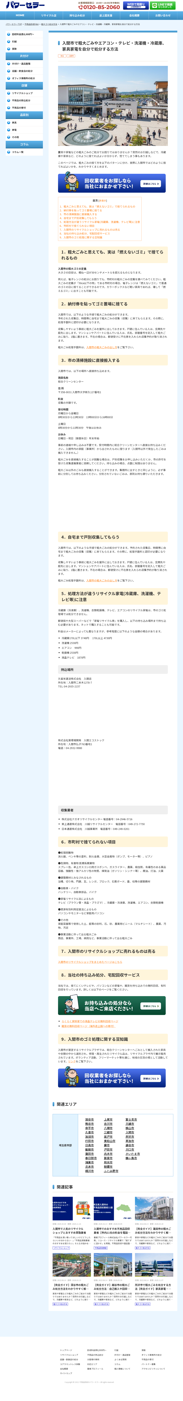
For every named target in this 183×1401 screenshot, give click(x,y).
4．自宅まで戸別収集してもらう (78, 218)
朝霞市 (108, 1166)
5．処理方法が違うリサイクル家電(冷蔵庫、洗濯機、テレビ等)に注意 (100, 222)
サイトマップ (66, 1373)
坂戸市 (108, 1136)
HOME (20, 15)
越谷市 (130, 1145)
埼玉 (62, 56)
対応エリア (92, 1364)
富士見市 (131, 1119)
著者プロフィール (95, 1368)
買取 (14, 48)
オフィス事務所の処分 (23, 78)
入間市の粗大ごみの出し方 (101, 347)
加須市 (89, 1136)
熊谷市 (89, 1123)
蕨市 (107, 1145)
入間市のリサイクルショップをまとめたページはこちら (90, 962)
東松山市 (110, 1141)
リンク (72, 1061)
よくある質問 (120, 1359)
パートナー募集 (149, 1364)
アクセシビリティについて (153, 1368)
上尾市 (108, 1119)
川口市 (130, 1149)
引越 (14, 41)
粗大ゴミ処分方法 (49, 24)
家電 (14, 129)
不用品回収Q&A (31, 24)
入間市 (71, 56)
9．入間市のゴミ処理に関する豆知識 (81, 237)
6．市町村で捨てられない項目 (77, 226)
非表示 (102, 200)
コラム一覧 (17, 152)
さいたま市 (133, 1153)
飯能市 (89, 1149)
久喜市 (89, 1132)
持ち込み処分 (77, 15)
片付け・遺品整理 (21, 63)
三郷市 (108, 1132)
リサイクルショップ (61, 1248)
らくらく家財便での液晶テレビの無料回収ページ (90, 1021)
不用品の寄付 (19, 107)
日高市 (89, 1145)
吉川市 (108, 1123)
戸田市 (108, 1149)
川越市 (130, 1123)
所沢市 (130, 1136)
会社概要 (134, 15)
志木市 (108, 1153)
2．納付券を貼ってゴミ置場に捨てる (81, 210)
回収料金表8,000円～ (23, 34)
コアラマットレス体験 (70, 1364)
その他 (15, 137)
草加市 (130, 1141)
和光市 (108, 1162)
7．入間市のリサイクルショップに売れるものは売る (90, 229)
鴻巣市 (89, 1162)
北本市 (89, 1166)
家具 (14, 122)
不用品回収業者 (101, 1248)
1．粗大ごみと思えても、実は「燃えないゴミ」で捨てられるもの (97, 206)
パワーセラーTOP (14, 24)
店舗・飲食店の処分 (22, 71)
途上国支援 (105, 15)
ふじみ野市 (111, 1171)
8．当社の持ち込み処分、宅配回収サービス (85, 233)
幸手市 (89, 1128)
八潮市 (108, 1128)
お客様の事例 (93, 1359)
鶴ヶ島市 (131, 1158)
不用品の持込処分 (21, 100)
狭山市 (130, 1128)
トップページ (66, 1350)
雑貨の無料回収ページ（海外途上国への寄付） (89, 1026)
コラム (117, 1364)
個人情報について (122, 1368)
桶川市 (89, 1171)
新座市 (108, 1158)
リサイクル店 (48, 15)
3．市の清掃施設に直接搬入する (78, 214)
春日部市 (91, 1158)
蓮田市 (89, 1153)
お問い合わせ (163, 15)
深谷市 (89, 1119)
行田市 (89, 1141)
